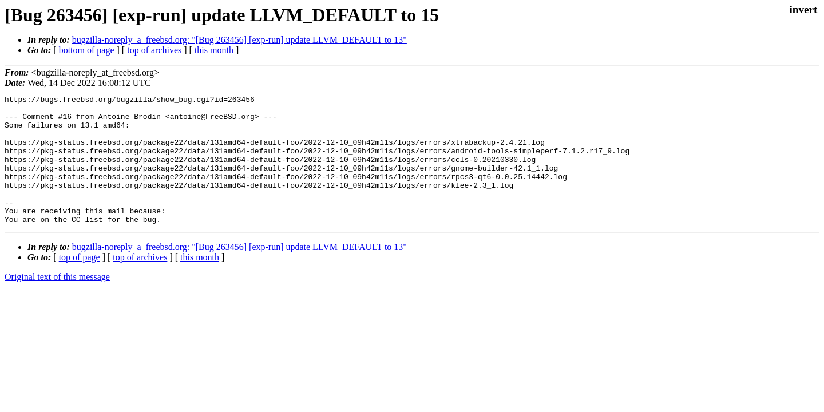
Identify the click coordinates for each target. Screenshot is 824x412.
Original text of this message (57, 302)
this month (214, 50)
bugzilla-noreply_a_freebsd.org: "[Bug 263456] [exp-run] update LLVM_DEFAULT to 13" (239, 40)
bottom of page (86, 50)
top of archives (154, 50)
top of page (79, 283)
